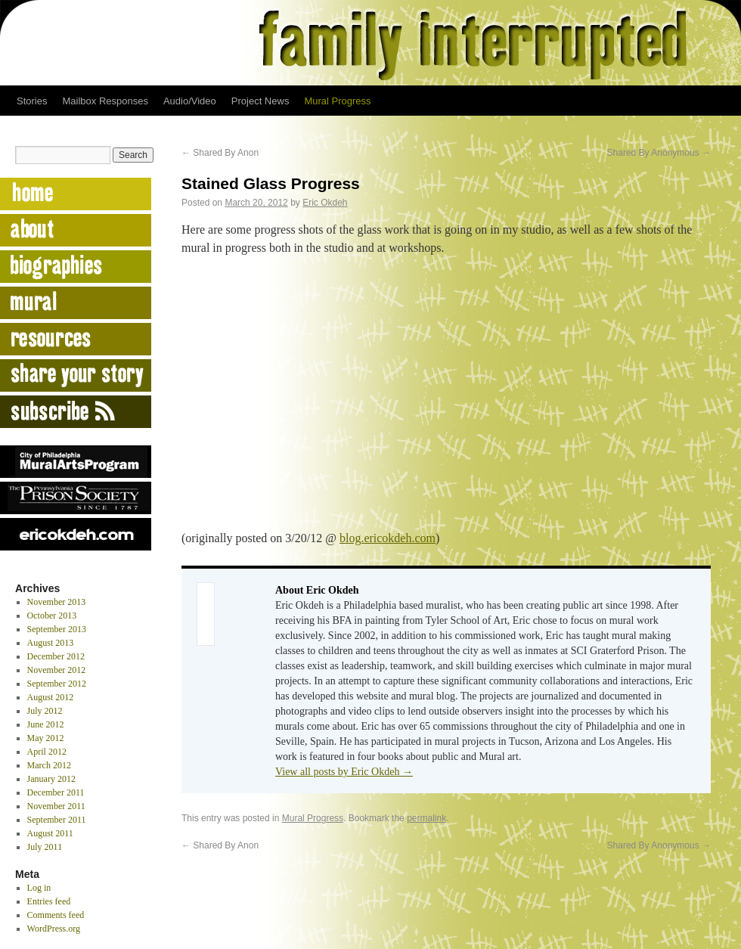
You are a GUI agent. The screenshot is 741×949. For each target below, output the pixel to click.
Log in (39, 887)
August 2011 (50, 833)
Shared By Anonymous (659, 152)
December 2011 (56, 792)
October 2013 (52, 615)
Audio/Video (189, 101)
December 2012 (56, 656)
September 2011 (56, 819)
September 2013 (56, 629)
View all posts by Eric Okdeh (344, 771)
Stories (32, 101)
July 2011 (45, 847)
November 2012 (56, 670)
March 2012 (49, 765)
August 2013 (50, 642)
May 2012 (45, 738)
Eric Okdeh (324, 202)
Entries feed (49, 901)
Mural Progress (337, 101)
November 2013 (56, 602)
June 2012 (45, 724)
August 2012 (50, 697)
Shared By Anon (220, 152)
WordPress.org (53, 928)
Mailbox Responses (104, 101)
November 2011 (56, 806)
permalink (426, 818)
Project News (260, 101)
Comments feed (56, 915)
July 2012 (45, 711)
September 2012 (56, 683)
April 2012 (47, 751)
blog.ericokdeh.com (387, 538)
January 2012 (51, 779)
